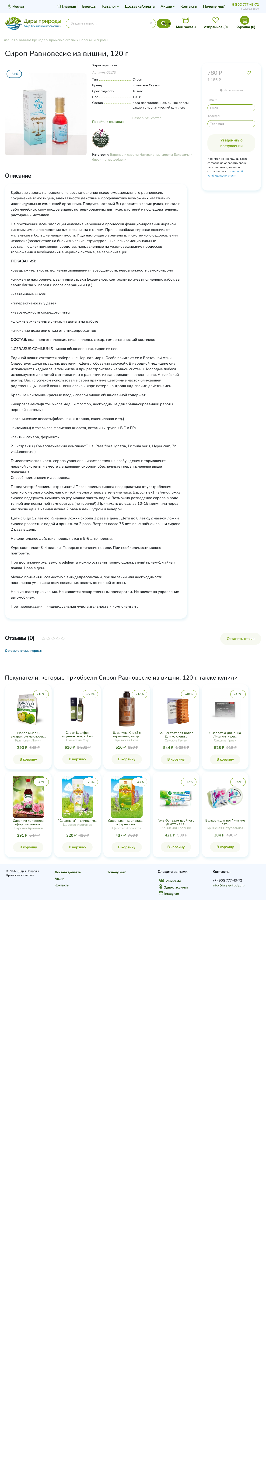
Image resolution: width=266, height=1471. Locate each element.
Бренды (89, 6)
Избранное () (216, 27)
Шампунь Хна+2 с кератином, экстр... (127, 734)
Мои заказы (186, 27)
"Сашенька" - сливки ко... (77, 820)
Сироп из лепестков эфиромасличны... (28, 822)
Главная (9, 40)
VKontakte (170, 881)
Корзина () (245, 27)
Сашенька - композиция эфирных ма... (126, 822)
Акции (166, 6)
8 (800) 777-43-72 (245, 5)
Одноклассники (173, 887)
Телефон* (215, 116)
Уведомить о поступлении (231, 143)
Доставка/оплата (140, 6)
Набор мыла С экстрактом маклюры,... (28, 735)
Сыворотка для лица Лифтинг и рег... (225, 735)
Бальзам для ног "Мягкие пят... (225, 822)
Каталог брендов (32, 40)
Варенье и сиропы (93, 40)
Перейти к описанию (108, 122)
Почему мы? (213, 6)
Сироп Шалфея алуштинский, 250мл (77, 734)
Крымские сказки (62, 40)
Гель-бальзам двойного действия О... (176, 822)
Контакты (188, 6)
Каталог (109, 6)
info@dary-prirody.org (229, 885)
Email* (212, 100)
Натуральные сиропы (156, 154)
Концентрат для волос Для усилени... (176, 735)
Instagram (169, 894)
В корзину (28, 759)
